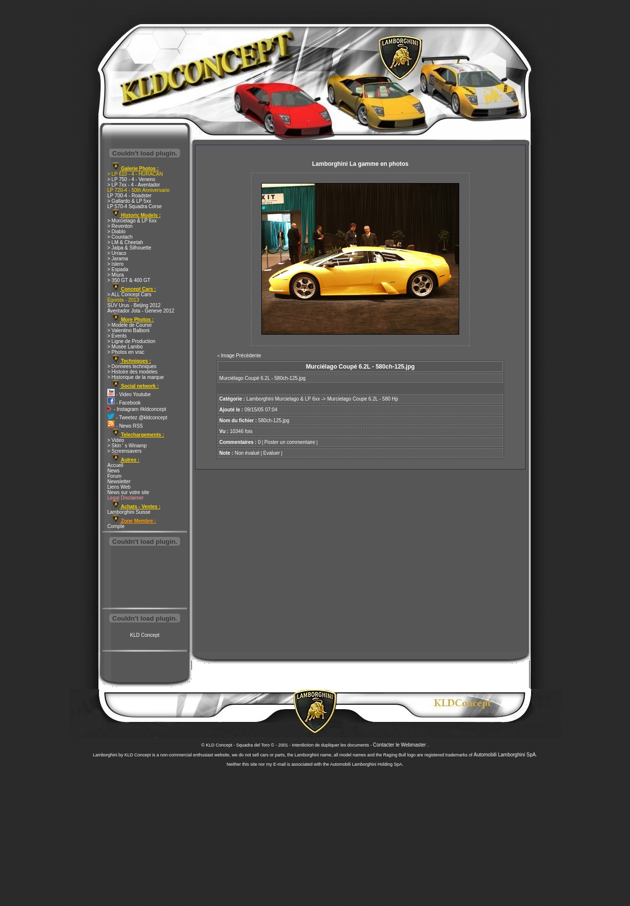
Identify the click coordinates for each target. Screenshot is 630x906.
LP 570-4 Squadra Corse (134, 206)
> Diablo (116, 231)
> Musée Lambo (125, 346)
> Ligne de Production (131, 341)
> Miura (115, 275)
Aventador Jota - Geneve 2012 (140, 310)
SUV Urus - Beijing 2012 (133, 305)
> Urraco (116, 253)
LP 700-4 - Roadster (129, 195)
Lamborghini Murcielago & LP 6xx (283, 399)
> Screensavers (124, 451)
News (113, 470)
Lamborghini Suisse (129, 512)
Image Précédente (241, 355)
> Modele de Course (129, 325)
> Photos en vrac (125, 352)
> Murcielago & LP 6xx (132, 220)
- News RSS (125, 426)
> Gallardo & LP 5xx (129, 201)
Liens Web (118, 487)
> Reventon (119, 226)
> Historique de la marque (135, 377)
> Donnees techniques (132, 366)
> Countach (119, 237)
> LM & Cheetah (125, 242)
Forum (114, 476)
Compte (116, 526)
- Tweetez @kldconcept (137, 417)
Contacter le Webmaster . (401, 745)
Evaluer (271, 453)
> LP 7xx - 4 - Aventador (133, 184)
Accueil (115, 465)
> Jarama (117, 258)
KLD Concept (144, 635)
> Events (116, 336)
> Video (115, 440)
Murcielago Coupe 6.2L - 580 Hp (362, 399)
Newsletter (118, 481)
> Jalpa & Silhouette (129, 247)
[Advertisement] (144, 578)
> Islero (115, 264)
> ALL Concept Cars (129, 294)
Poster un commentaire (289, 442)
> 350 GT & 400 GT (128, 280)
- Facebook (124, 403)
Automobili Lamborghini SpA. (505, 754)
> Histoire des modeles (132, 372)
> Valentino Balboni (128, 330)
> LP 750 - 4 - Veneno (131, 179)
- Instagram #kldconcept (136, 409)
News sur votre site (128, 492)
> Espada (117, 269)
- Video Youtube (129, 394)
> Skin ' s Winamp (127, 445)
